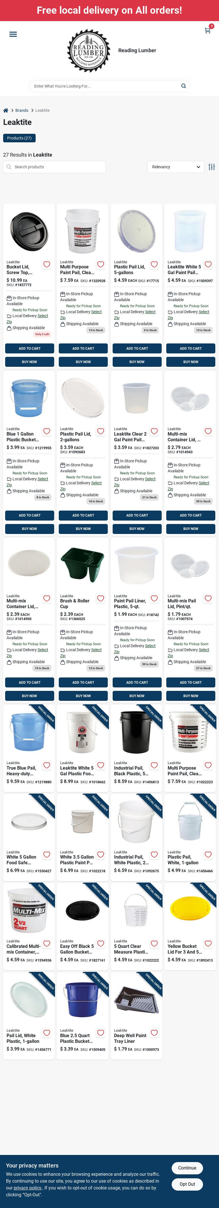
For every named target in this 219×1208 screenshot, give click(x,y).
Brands (21, 110)
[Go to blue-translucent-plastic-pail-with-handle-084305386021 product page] (29, 748)
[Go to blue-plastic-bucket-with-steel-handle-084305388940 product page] (83, 1016)
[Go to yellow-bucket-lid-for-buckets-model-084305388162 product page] (190, 926)
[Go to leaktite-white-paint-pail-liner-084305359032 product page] (190, 286)
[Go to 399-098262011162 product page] (29, 453)
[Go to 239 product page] (29, 620)
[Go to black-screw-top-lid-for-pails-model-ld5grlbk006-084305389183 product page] (29, 286)
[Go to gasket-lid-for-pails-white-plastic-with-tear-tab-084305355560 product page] (137, 286)
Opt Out (187, 1184)
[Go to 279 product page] (190, 453)
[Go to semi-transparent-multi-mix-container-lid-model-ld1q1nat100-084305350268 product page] (190, 620)
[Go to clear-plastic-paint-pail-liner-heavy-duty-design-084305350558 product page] (137, 620)
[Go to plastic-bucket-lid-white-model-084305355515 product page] (83, 453)
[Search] (184, 85)
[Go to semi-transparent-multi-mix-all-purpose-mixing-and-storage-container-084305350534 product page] (29, 926)
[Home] (5, 111)
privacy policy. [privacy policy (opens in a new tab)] (28, 1188)
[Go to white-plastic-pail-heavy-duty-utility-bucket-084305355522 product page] (137, 837)
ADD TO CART (29, 349)
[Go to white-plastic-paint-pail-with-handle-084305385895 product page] (190, 837)
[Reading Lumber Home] (88, 50)
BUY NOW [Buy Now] (29, 362)
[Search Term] (109, 86)
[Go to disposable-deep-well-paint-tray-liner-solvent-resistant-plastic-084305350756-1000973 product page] (137, 1016)
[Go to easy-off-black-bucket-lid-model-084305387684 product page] (83, 926)
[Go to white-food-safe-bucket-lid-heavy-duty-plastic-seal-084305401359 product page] (29, 837)
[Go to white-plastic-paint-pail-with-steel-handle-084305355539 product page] (83, 837)
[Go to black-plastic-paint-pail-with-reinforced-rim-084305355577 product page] (137, 748)
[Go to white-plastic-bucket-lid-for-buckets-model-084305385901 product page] (29, 1016)
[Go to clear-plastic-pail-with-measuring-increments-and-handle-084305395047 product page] (190, 748)
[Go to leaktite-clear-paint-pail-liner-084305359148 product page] (137, 453)
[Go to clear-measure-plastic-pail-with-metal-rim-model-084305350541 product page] (137, 926)
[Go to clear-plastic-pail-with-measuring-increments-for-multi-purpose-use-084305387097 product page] (83, 286)
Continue (187, 1168)
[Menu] (13, 34)
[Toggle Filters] (211, 167)
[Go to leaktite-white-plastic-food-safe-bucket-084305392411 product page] (83, 748)
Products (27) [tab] (19, 138)
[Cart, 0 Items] (207, 30)
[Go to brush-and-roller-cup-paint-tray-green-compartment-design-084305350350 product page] (83, 620)
